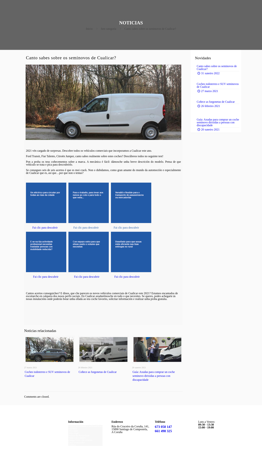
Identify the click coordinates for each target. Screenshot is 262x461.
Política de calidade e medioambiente (85, 426)
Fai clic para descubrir (45, 227)
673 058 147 (163, 426)
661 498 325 (163, 431)
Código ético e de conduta (80, 440)
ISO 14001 (73, 431)
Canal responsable (76, 442)
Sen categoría (108, 28)
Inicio (89, 28)
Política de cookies (76, 438)
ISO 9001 (72, 428)
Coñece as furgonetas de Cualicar (98, 371)
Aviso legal (73, 433)
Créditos (72, 445)
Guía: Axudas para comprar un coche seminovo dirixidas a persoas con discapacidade (154, 375)
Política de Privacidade (78, 435)
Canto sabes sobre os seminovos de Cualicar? (150, 28)
